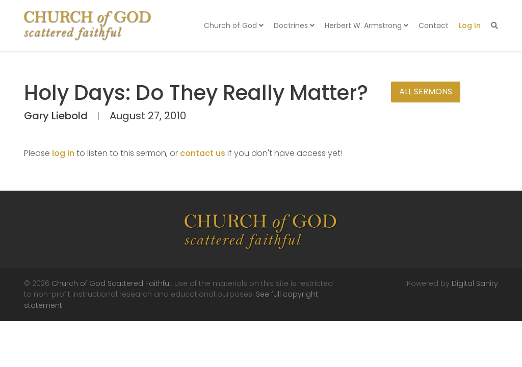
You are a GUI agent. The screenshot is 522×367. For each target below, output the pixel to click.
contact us (202, 153)
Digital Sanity (475, 283)
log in (63, 153)
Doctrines (294, 25)
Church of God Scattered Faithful (111, 283)
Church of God (234, 25)
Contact (434, 25)
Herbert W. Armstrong (366, 25)
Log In (470, 25)
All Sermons (425, 91)
